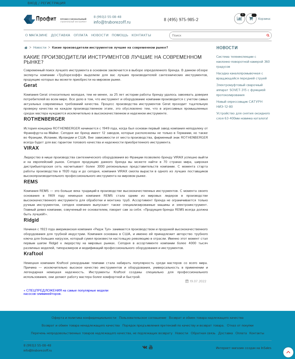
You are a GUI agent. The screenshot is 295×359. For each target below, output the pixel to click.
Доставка (60, 35)
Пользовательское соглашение (142, 317)
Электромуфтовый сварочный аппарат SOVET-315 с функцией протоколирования (240, 90)
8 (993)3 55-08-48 (107, 17)
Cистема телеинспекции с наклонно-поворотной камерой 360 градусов (243, 61)
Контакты (141, 35)
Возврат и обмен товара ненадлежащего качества (81, 325)
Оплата (81, 35)
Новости (100, 35)
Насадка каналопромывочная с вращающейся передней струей (241, 76)
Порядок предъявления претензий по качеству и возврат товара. (173, 325)
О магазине (36, 35)
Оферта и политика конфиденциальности (84, 317)
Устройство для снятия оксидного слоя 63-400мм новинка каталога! (243, 116)
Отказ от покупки (240, 325)
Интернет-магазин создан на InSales (243, 348)
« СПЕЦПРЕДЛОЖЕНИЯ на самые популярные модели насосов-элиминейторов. (66, 292)
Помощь (120, 35)
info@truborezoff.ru (112, 22)
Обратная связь (203, 333)
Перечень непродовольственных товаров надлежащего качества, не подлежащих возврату (101, 333)
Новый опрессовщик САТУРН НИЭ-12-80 (239, 104)
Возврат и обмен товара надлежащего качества (206, 317)
